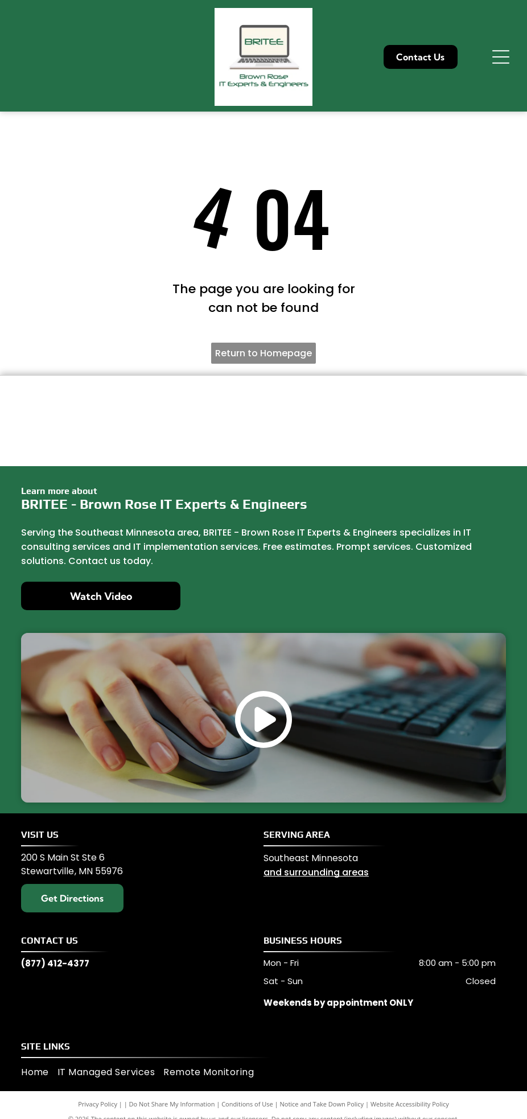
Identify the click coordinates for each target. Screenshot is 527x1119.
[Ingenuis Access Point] (327, 401)
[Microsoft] (453, 401)
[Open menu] (500, 56)
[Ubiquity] (200, 440)
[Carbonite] (453, 440)
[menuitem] (39, 1072)
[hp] (327, 440)
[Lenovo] (200, 401)
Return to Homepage (263, 353)
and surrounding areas (316, 872)
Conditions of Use (247, 1104)
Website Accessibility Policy (409, 1104)
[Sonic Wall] (74, 440)
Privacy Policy (97, 1104)
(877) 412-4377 (55, 963)
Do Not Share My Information (172, 1104)
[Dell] (74, 401)
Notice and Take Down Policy (322, 1104)
